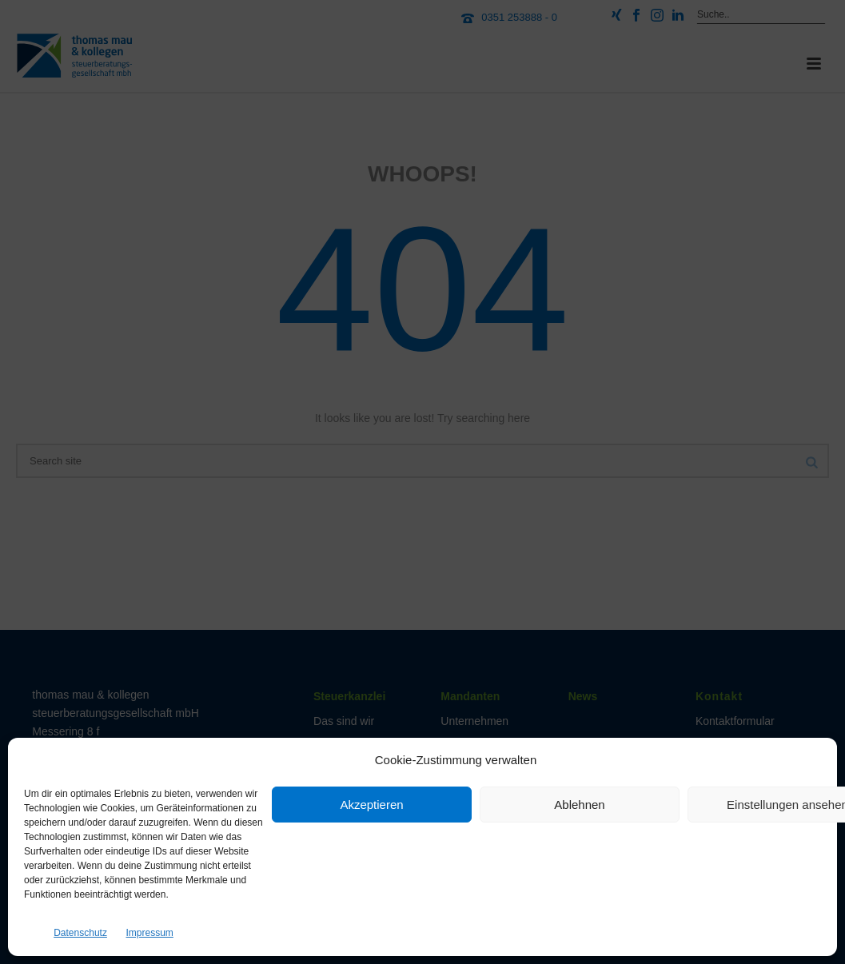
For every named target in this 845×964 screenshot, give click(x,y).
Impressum (149, 932)
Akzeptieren (371, 804)
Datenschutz (80, 932)
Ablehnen (579, 804)
